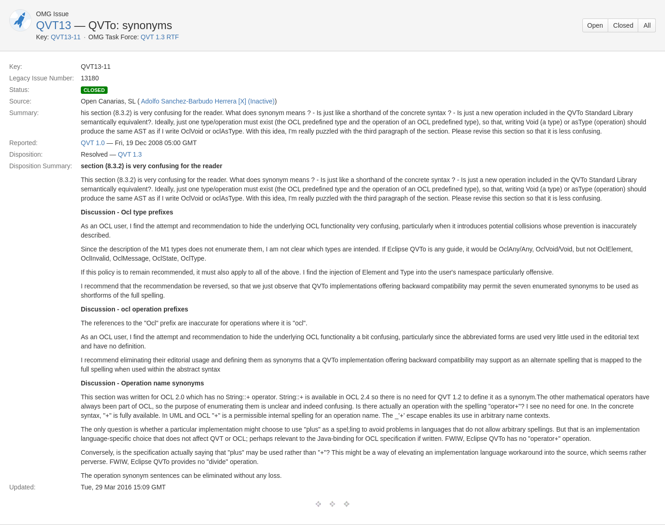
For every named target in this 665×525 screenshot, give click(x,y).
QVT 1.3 (130, 154)
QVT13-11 (66, 37)
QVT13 (53, 25)
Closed (623, 25)
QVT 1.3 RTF (160, 37)
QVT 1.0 (93, 143)
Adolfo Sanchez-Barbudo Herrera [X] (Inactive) (207, 101)
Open (595, 25)
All (647, 25)
